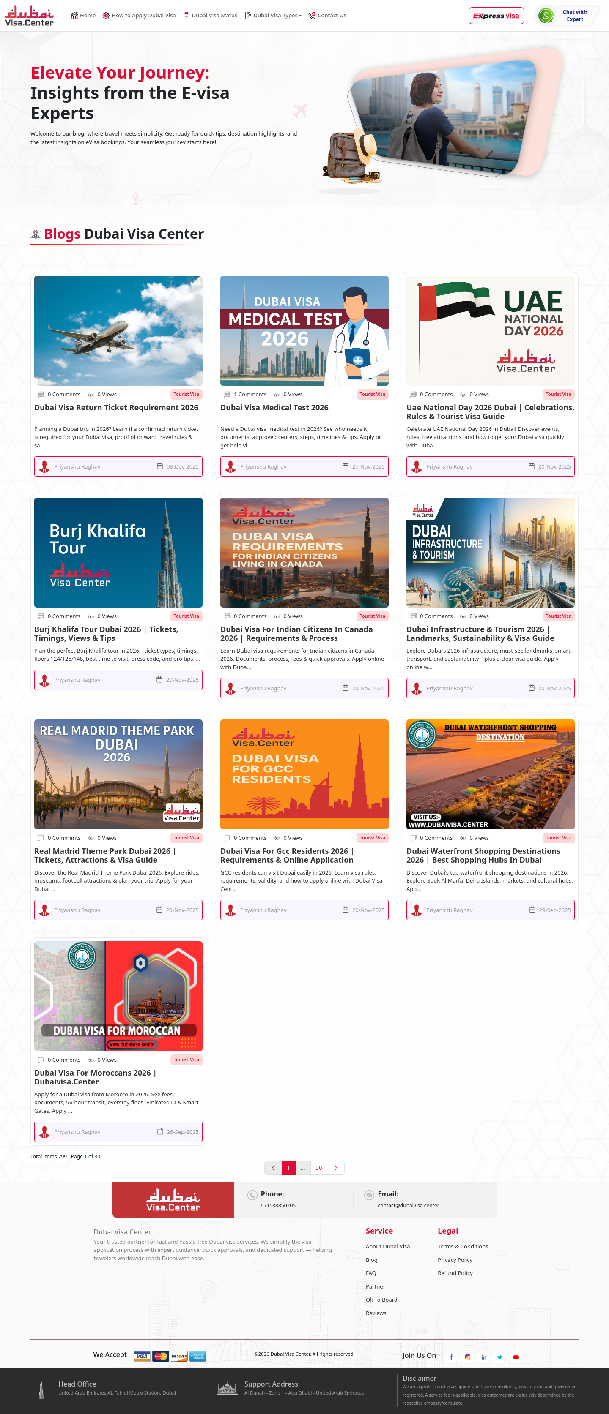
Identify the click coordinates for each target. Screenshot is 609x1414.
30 (319, 1168)
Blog (372, 1260)
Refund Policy (455, 1273)
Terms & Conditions (463, 1246)
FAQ (371, 1273)
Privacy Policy (455, 1260)
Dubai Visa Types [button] (270, 15)
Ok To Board (382, 1299)
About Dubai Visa (388, 1246)
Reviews (376, 1313)
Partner (375, 1286)
